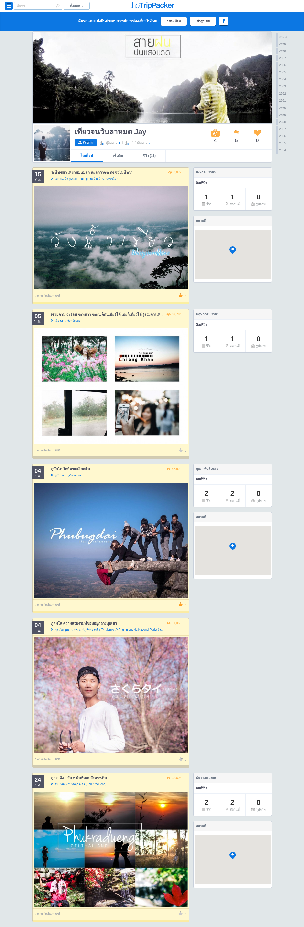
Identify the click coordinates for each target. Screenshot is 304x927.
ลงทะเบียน (173, 21)
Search (57, 5)
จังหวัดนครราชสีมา (84, 179)
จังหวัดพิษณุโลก (108, 630)
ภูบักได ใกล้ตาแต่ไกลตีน (70, 469)
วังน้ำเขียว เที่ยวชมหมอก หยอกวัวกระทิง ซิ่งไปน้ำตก (92, 173)
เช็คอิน (118, 156)
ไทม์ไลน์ (87, 156)
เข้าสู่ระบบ (203, 21)
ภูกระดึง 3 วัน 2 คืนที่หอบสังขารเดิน (79, 778)
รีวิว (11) (149, 156)
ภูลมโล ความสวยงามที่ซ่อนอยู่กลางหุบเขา (84, 623)
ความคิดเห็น (43, 295)
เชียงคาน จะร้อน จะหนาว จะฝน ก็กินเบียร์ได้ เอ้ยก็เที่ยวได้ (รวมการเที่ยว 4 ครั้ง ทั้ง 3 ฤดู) (120, 314)
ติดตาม (88, 142)
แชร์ (57, 295)
